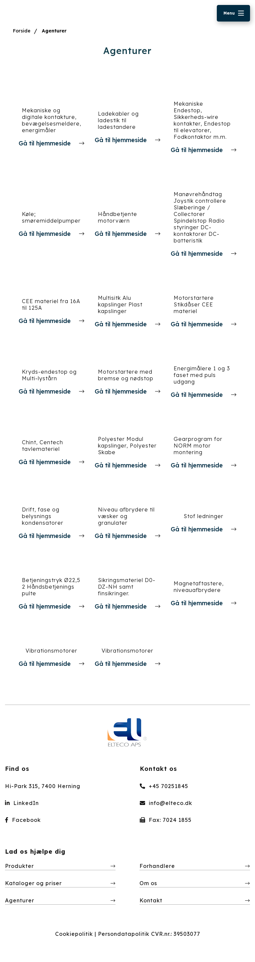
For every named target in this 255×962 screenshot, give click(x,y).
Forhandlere (157, 866)
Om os (148, 883)
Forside (22, 31)
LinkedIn (22, 803)
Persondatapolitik (123, 934)
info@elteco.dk (166, 803)
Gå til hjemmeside (45, 143)
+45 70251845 (164, 786)
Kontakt (150, 900)
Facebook (23, 820)
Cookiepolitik (74, 934)
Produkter (19, 866)
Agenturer (54, 31)
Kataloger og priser (33, 883)
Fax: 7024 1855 (166, 820)
